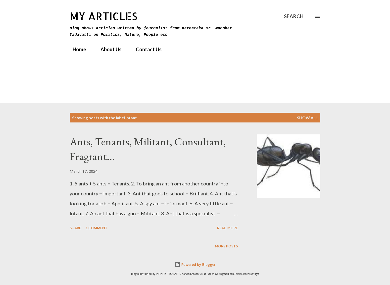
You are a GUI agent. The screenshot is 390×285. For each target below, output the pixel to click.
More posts (226, 246)
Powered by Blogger (195, 264)
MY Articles (104, 16)
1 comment (96, 228)
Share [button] (75, 228)
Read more (227, 228)
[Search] (293, 16)
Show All (307, 117)
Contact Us (145, 49)
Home (76, 49)
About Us (108, 49)
